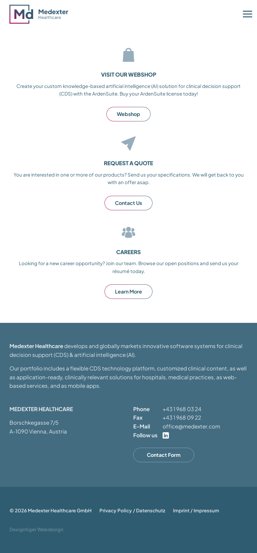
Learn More (128, 291)
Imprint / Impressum (196, 510)
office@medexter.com (191, 426)
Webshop (128, 114)
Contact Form (164, 454)
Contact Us (128, 203)
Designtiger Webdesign (36, 529)
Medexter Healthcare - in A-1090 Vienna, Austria (41, 14)
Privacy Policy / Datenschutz (132, 510)
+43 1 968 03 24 (182, 408)
